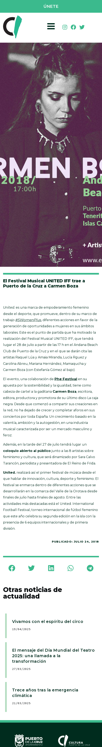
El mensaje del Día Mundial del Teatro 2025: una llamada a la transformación (53, 656)
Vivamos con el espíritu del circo (47, 621)
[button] (51, 6)
